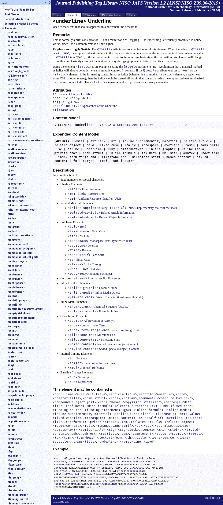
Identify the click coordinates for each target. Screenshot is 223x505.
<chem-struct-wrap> (20, 205)
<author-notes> (17, 153)
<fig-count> (14, 456)
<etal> (11, 430)
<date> (12, 356)
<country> (13, 335)
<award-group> (17, 157)
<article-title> (16, 131)
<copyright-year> (18, 322)
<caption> (13, 192)
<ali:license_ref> (17, 75)
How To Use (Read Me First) (20, 9)
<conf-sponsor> (17, 283)
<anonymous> (16, 97)
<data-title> (15, 352)
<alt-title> (14, 84)
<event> (12, 434)
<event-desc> (15, 438)
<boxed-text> (16, 183)
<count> (12, 330)
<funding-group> (18, 494)
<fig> (10, 451)
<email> (12, 417)
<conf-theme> (16, 287)
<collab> (12, 231)
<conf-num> (15, 278)
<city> (11, 214)
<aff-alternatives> (19, 67)
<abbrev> (13, 32)
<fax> (11, 447)
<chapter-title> (17, 196)
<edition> (13, 404)
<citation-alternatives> (21, 209)
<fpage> (12, 482)
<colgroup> (14, 227)
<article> (13, 114)
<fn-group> (14, 477)
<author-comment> (19, 149)
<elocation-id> (16, 412)
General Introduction (17, 19)
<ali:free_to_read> (18, 71)
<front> (12, 486)
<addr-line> (14, 54)
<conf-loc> (14, 270)
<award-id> (14, 162)
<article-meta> (16, 127)
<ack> (11, 49)
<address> (14, 58)
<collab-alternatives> (20, 235)
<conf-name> (15, 274)
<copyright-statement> (21, 317)
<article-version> (18, 136)
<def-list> (13, 382)
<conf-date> (15, 265)
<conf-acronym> (17, 261)
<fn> (10, 473)
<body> (12, 175)
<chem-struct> (16, 201)
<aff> (11, 62)
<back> (12, 166)
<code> (12, 218)
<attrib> (12, 145)
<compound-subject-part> (23, 257)
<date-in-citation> (19, 361)
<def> (11, 369)
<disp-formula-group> (21, 395)
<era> (11, 425)
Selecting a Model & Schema (22, 23)
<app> (11, 101)
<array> (12, 110)
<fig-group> (14, 460)
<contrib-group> (17, 300)
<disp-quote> (15, 399)
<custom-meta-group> (21, 348)
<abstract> (14, 41)
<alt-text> (14, 80)
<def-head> (14, 374)
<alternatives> (16, 88)
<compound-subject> (20, 253)
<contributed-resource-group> (26, 309)
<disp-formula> (17, 391)
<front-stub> (15, 490)
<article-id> (14, 123)
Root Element (13, 14)
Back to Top (212, 497)
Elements (10, 28)
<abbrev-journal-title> (21, 36)
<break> (12, 188)
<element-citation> (19, 408)
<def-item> (14, 378)
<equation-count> (18, 421)
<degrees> (14, 386)
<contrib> (13, 296)
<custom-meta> (17, 343)
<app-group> (15, 106)
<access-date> (16, 45)
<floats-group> (16, 468)
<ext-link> (14, 443)
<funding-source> (18, 499)
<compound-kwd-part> (21, 248)
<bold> (12, 179)
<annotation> (16, 93)
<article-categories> (20, 119)
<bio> (11, 170)
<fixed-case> (15, 464)
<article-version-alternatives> (25, 140)
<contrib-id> (15, 304)
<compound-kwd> (18, 244)
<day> (11, 365)
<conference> (16, 291)
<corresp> (13, 326)
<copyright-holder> (19, 313)
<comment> (15, 240)
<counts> (13, 339)
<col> (11, 222)
